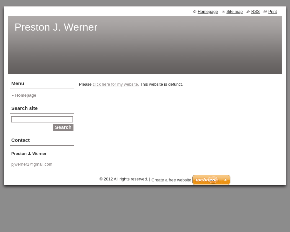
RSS (255, 11)
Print (272, 11)
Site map (235, 11)
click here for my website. (116, 84)
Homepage (25, 95)
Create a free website (171, 180)
